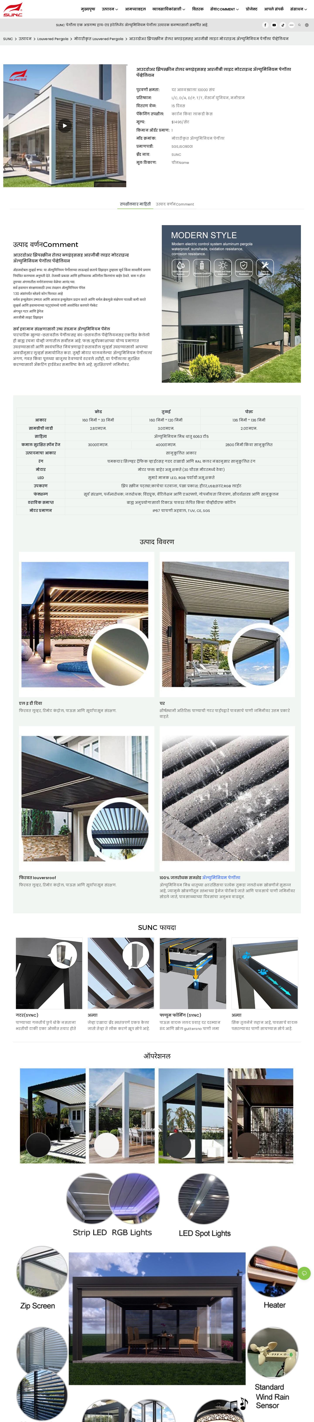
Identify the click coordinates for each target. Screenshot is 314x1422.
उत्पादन (25, 38)
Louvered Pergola (52, 38)
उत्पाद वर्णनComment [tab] (175, 204)
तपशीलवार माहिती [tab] (135, 204)
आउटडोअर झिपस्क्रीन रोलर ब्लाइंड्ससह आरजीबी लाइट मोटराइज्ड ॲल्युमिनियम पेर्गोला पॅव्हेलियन (209, 38)
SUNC (8, 38)
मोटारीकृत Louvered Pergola (98, 38)
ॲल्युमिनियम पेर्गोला (221, 877)
